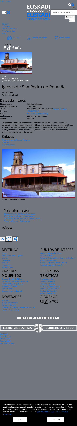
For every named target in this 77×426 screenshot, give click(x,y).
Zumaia (5, 262)
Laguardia (6, 260)
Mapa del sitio (5, 336)
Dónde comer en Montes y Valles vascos (19, 216)
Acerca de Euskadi (9, 305)
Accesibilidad (5, 341)
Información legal (7, 343)
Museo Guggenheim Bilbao (51, 253)
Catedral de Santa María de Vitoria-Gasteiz (57, 258)
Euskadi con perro (47, 281)
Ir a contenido (5, 1)
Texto (72, 7)
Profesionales (5, 338)
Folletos (13, 37)
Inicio (4, 76)
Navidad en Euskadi (9, 286)
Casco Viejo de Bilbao (48, 260)
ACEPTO (19, 419)
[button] (6, 12)
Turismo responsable (10, 309)
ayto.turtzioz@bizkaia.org (37, 113)
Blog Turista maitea (10, 302)
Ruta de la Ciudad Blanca (50, 286)
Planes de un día (46, 279)
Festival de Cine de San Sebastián (15, 281)
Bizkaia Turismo (8, 144)
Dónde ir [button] (5, 24)
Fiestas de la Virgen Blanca (12, 284)
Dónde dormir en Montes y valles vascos (20, 214)
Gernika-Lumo (7, 267)
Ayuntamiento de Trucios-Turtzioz (16, 140)
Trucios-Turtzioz (60, 109)
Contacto (4, 334)
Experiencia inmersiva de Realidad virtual (18, 307)
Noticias (5, 300)
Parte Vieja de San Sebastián (51, 265)
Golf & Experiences (47, 293)
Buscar (70, 17)
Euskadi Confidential (48, 291)
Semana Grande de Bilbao (12, 279)
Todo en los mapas (36, 37)
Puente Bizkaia (46, 255)
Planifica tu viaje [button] (8, 31)
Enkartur (5, 142)
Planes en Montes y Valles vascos (17, 221)
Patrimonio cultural (10, 78)
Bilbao (4, 253)
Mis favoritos (62, 37)
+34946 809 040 (33, 111)
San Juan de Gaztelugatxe (12, 255)
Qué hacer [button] (6, 26)
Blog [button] (4, 33)
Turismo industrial (47, 284)
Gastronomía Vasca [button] (9, 28)
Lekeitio (5, 258)
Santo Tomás (7, 288)
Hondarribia (6, 265)
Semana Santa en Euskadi (12, 291)
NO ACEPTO (56, 419)
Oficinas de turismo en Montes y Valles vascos (22, 218)
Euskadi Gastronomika (49, 288)
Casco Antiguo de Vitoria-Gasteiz (53, 262)
